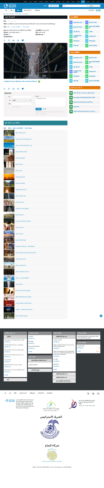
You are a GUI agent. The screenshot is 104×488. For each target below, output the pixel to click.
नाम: (9, 96)
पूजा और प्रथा (76, 31)
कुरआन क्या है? (19, 170)
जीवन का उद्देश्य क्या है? (21, 133)
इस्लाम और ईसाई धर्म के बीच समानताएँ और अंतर (26, 252)
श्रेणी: (5, 27)
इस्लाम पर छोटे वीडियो (10, 14)
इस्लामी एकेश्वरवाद (20, 215)
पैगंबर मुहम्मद (92, 41)
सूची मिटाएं (98, 351)
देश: (10, 100)
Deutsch (46, 1)
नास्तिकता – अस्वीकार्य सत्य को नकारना (24, 309)
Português (58, 1)
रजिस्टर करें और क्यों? (54, 6)
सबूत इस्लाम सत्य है (77, 22)
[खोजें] (87, 6)
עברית (98, 1)
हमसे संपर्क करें (91, 10)
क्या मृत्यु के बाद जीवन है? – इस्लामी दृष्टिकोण (25, 246)
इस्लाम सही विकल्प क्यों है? (21, 151)
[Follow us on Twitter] (93, 393)
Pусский (52, 1)
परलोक (91, 31)
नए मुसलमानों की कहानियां (77, 36)
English (25, 1)
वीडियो (18, 10)
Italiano (73, 1)
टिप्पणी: (37, 96)
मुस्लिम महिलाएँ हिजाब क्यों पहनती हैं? (24, 297)
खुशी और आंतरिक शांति (21, 196)
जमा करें (38, 109)
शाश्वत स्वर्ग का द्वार (20, 202)
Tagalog (78, 1)
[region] (35, 61)
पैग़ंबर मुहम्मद (92, 76)
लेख (11, 10)
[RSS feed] (98, 393)
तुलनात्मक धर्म (92, 36)
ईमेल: (10, 103)
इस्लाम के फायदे (92, 22)
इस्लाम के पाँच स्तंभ (20, 227)
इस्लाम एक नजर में (27, 10)
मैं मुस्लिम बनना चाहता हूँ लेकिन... (23, 208)
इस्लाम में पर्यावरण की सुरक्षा (21, 316)
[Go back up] (101, 315)
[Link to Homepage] (10, 5)
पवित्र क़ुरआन (76, 41)
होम (6, 10)
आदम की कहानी (19, 284)
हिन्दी (83, 1)
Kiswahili (88, 1)
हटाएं (99, 347)
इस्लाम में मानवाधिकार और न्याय (22, 271)
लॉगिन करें (45, 5)
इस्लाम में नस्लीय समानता (21, 265)
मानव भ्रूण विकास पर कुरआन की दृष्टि (23, 303)
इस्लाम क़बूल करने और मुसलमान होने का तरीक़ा (84, 97)
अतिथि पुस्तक (37, 10)
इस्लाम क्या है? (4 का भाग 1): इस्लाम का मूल (84, 93)
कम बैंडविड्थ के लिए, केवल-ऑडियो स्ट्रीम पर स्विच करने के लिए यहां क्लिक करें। (22, 81)
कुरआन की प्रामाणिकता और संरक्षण (23, 221)
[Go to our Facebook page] (88, 393)
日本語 (68, 1)
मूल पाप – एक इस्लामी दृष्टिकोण (22, 278)
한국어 (93, 1)
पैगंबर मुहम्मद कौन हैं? (20, 177)
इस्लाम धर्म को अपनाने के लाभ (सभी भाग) (83, 102)
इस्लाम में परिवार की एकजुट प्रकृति (23, 290)
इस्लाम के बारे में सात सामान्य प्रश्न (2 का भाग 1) (84, 111)
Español (35, 1)
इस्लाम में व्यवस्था (93, 45)
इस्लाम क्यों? (76, 106)
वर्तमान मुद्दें (75, 45)
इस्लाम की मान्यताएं (77, 27)
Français (41, 1)
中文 (63, 1)
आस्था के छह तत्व (19, 233)
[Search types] (94, 6)
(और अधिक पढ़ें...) (7, 341)
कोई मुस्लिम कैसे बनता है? (21, 189)
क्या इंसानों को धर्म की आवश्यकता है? (24, 139)
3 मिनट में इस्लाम (18, 14)
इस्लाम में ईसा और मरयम (21, 259)
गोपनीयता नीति (41, 393)
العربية (30, 1)
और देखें (6, 375)
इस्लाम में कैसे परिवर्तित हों (94, 27)
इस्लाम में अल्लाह (19, 164)
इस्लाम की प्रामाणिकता (20, 183)
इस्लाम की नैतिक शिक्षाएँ (21, 240)
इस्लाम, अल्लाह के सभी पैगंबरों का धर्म (24, 145)
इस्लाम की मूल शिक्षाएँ (20, 158)
